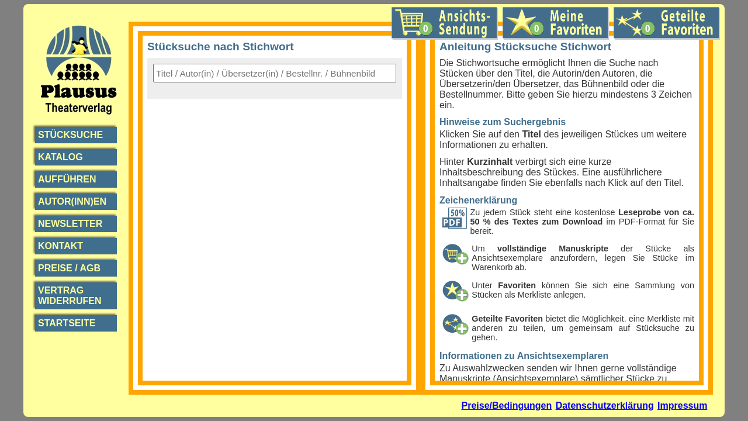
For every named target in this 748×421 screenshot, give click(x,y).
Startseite (66, 323)
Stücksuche (70, 135)
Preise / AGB (69, 268)
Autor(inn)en (72, 201)
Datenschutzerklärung (605, 405)
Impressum (682, 405)
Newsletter (70, 224)
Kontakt (60, 246)
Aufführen (67, 179)
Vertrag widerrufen (69, 295)
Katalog (60, 157)
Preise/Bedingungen (507, 405)
